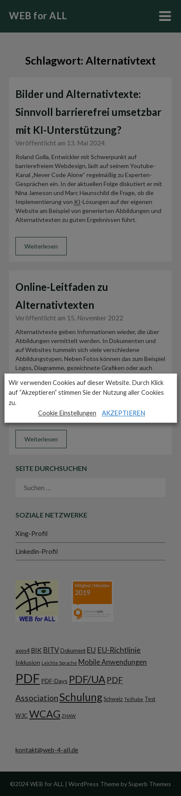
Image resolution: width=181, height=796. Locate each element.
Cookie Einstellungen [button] (67, 413)
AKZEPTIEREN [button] (123, 413)
